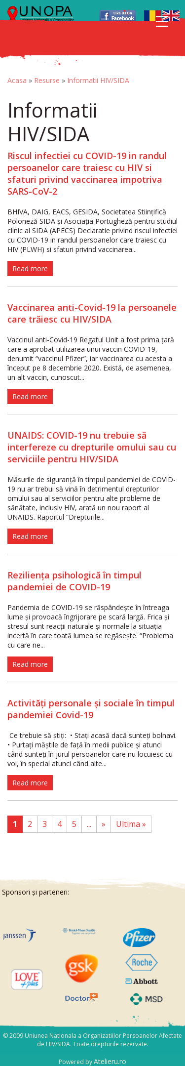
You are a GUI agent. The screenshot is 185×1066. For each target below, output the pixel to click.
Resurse (47, 80)
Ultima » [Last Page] (131, 824)
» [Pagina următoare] (104, 824)
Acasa (17, 80)
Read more (30, 268)
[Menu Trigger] (162, 21)
